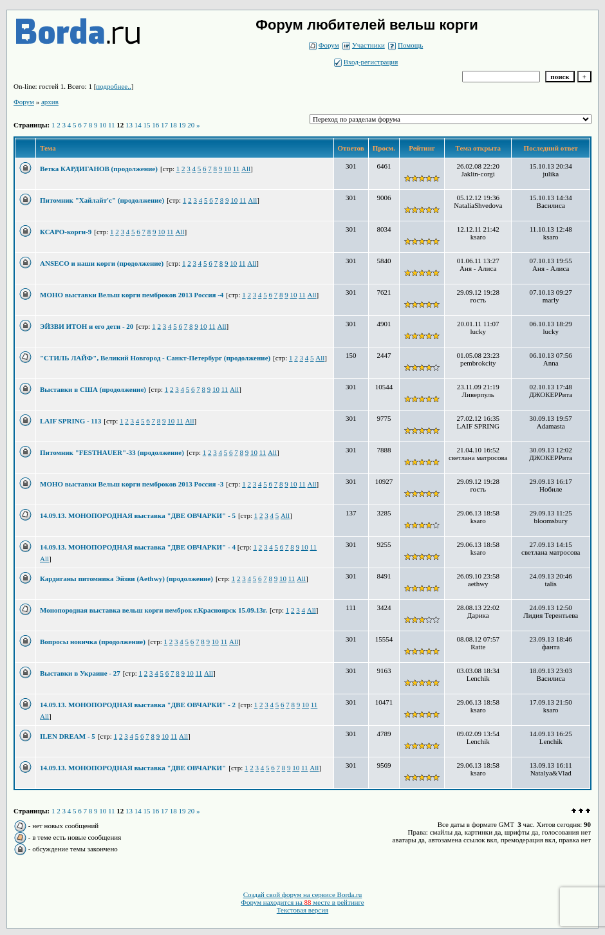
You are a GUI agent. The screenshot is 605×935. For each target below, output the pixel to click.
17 (164, 125)
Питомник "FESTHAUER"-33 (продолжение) (112, 452)
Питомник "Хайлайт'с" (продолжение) (102, 200)
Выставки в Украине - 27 (80, 673)
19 (182, 125)
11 (111, 125)
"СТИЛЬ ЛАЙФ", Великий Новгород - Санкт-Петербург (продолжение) (155, 358)
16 (155, 125)
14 (138, 125)
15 (147, 125)
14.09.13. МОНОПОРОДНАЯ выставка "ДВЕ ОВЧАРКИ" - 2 (138, 704)
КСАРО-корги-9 (65, 232)
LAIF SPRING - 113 (70, 421)
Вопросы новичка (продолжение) (92, 641)
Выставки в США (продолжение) (93, 389)
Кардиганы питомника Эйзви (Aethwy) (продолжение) (126, 578)
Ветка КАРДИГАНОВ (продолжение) (99, 168)
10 (102, 125)
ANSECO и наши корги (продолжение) (101, 263)
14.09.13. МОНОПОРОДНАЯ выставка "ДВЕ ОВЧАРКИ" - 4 (138, 547)
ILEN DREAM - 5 (67, 736)
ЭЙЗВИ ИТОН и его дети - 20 (86, 326)
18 (173, 125)
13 (129, 125)
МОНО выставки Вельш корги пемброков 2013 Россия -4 (131, 295)
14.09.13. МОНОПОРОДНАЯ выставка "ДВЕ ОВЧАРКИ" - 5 (138, 515)
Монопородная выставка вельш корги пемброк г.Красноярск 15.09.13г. (153, 610)
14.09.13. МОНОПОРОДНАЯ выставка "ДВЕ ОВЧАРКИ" (133, 768)
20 (190, 125)
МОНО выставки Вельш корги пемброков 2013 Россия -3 (131, 484)
